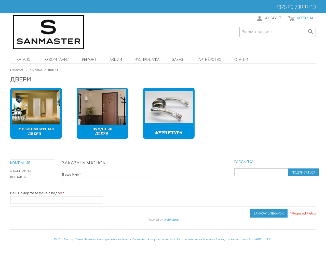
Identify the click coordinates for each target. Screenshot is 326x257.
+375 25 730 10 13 (296, 6)
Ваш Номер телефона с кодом (36, 193)
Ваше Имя (70, 174)
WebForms (171, 219)
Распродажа (147, 60)
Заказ (177, 60)
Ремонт (89, 60)
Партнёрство (209, 60)
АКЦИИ (116, 60)
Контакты (18, 177)
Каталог (24, 60)
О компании (57, 60)
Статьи (241, 60)
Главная (17, 70)
